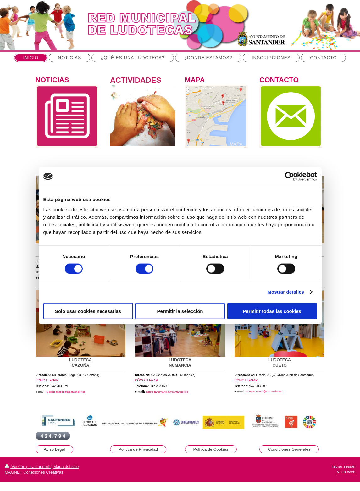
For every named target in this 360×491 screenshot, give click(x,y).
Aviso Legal (54, 449)
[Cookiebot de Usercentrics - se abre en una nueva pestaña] (289, 176)
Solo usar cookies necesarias (88, 310)
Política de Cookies (210, 449)
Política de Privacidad (138, 449)
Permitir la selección (180, 310)
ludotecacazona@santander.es (66, 391)
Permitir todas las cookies (272, 310)
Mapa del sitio (66, 466)
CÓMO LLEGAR (47, 380)
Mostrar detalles (285, 292)
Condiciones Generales (289, 449)
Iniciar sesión (343, 466)
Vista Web (346, 472)
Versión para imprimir (28, 466)
